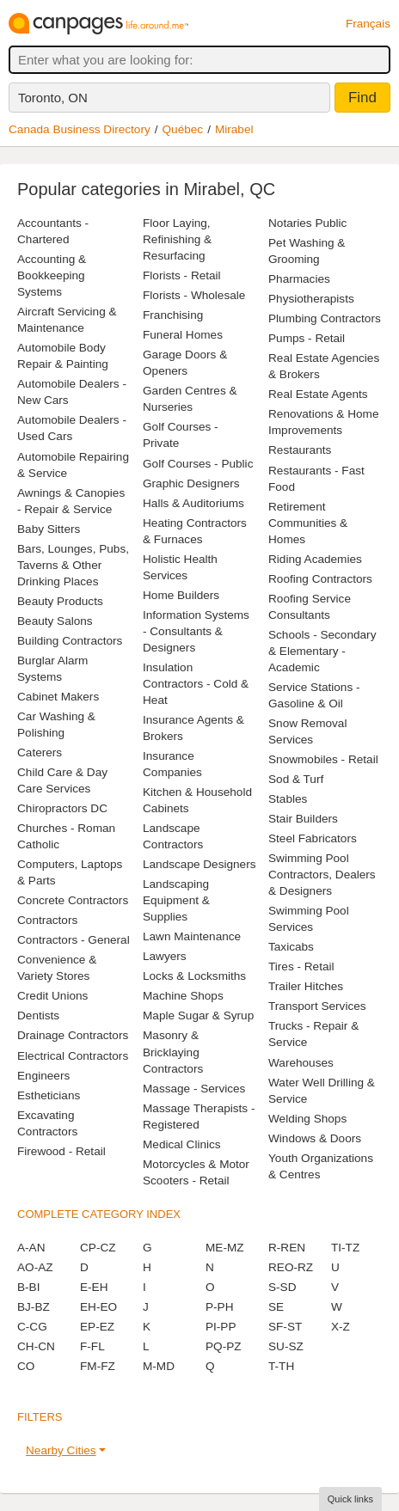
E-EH (93, 1287)
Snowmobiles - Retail (323, 759)
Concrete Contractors (72, 900)
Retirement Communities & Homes (307, 523)
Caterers (39, 752)
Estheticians (48, 1095)
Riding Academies (315, 559)
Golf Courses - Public (198, 463)
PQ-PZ (224, 1346)
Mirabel (234, 129)
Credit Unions (52, 995)
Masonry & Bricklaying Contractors (173, 1051)
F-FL (92, 1346)
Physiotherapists (311, 298)
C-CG (32, 1326)
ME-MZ (225, 1247)
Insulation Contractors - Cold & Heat (196, 684)
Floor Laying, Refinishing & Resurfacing (177, 239)
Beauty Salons (55, 621)
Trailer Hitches (305, 986)
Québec (183, 129)
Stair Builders (303, 818)
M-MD (159, 1366)
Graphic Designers (191, 483)
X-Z (340, 1326)
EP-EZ (97, 1326)
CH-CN (36, 1346)
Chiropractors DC (62, 808)
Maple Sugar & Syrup (198, 1015)
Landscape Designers (199, 864)
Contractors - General (73, 939)
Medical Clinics (182, 1144)
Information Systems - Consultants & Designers (196, 631)
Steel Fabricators (312, 838)
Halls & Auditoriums (193, 503)
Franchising (173, 315)
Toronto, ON (53, 97)
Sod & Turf (295, 779)
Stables (287, 798)
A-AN (31, 1247)
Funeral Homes (183, 334)
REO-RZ (290, 1267)
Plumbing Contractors (324, 318)
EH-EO (98, 1306)
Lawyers (165, 956)
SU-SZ (286, 1346)
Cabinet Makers (58, 696)
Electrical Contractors (72, 1055)
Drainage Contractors (72, 1035)
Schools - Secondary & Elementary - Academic (322, 651)
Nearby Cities (61, 1450)
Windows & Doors (314, 1138)
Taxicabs (291, 946)
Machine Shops (183, 995)
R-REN (286, 1247)
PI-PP (221, 1326)
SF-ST (285, 1326)
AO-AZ (35, 1267)
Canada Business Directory (79, 129)
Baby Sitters (48, 529)
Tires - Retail (301, 966)
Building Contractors (69, 640)
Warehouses (301, 1062)
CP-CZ (98, 1247)
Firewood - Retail (61, 1151)
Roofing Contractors (320, 578)
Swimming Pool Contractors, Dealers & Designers (322, 874)
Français (368, 23)
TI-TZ (345, 1247)
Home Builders (181, 595)
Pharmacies (299, 278)
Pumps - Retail (306, 338)
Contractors (47, 920)
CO (25, 1366)
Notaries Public (307, 223)
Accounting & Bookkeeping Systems (51, 275)
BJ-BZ (33, 1306)
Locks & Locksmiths (194, 976)
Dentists (38, 1015)
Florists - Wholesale (194, 295)
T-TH (281, 1366)
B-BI (28, 1287)
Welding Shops (307, 1118)
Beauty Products (60, 601)
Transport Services (317, 1006)
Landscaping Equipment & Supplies (176, 900)
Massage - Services (194, 1088)
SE (276, 1306)
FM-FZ (97, 1366)
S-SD (282, 1287)
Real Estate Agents (318, 394)
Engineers (43, 1075)
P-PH (219, 1306)
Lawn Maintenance (192, 936)
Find (362, 97)
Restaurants (299, 450)
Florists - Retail (182, 275)
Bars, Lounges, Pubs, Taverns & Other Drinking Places (73, 565)
